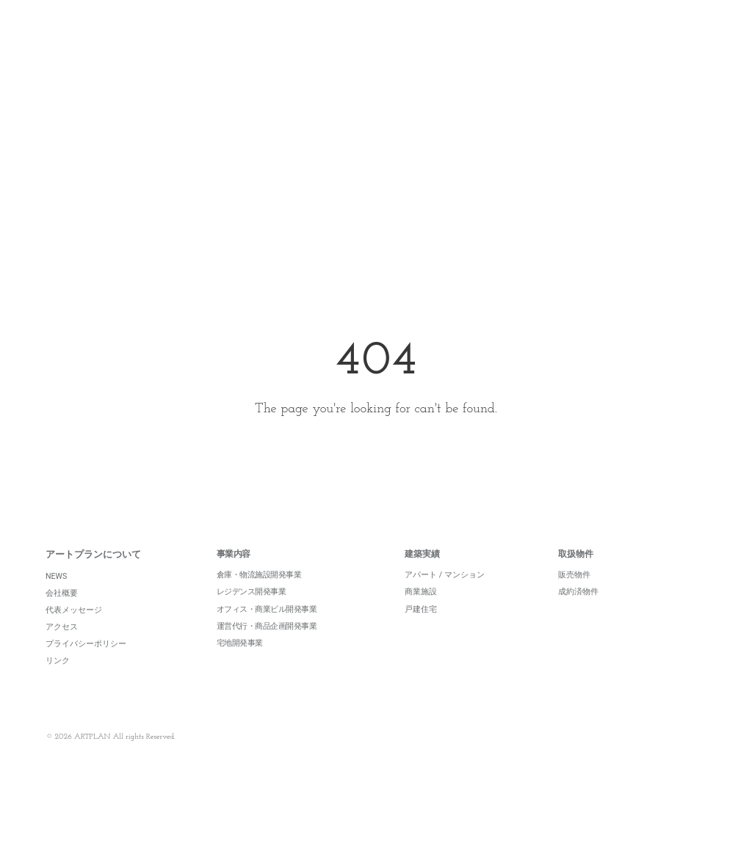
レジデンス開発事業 (251, 613)
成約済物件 (578, 613)
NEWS (56, 597)
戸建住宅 (421, 630)
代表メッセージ (74, 630)
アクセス (62, 647)
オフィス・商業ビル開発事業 (267, 630)
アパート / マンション (445, 596)
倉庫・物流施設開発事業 (259, 596)
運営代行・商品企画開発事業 (267, 647)
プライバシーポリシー (86, 665)
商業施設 (421, 613)
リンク (58, 682)
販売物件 (574, 596)
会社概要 (62, 613)
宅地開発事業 (240, 663)
